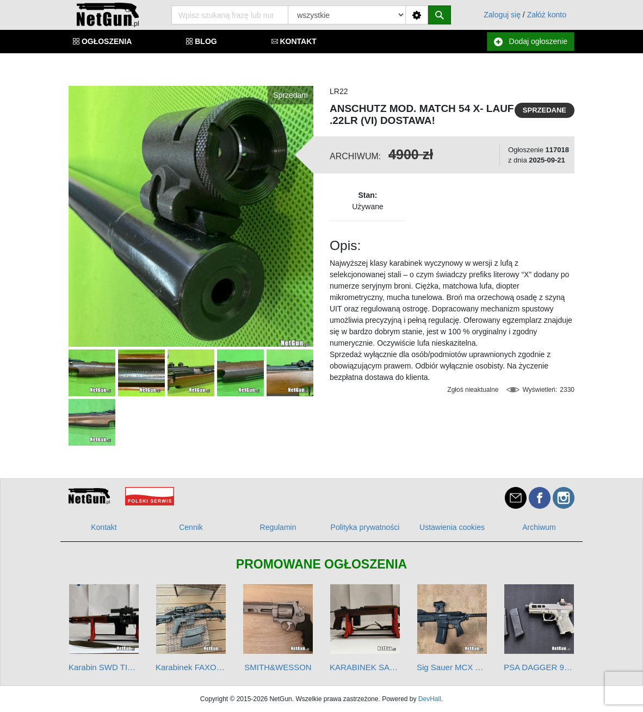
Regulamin (278, 527)
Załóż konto (546, 14)
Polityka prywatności (365, 527)
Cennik (191, 527)
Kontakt (103, 527)
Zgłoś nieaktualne (472, 390)
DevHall (429, 699)
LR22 (339, 91)
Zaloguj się (502, 14)
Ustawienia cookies (452, 527)
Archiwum (538, 527)
